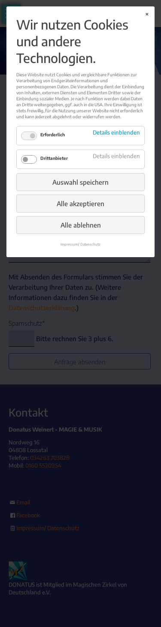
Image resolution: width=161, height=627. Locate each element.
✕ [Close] (147, 14)
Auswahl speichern (80, 182)
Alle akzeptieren (80, 203)
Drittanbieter (54, 158)
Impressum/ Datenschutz (80, 244)
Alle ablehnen (81, 225)
